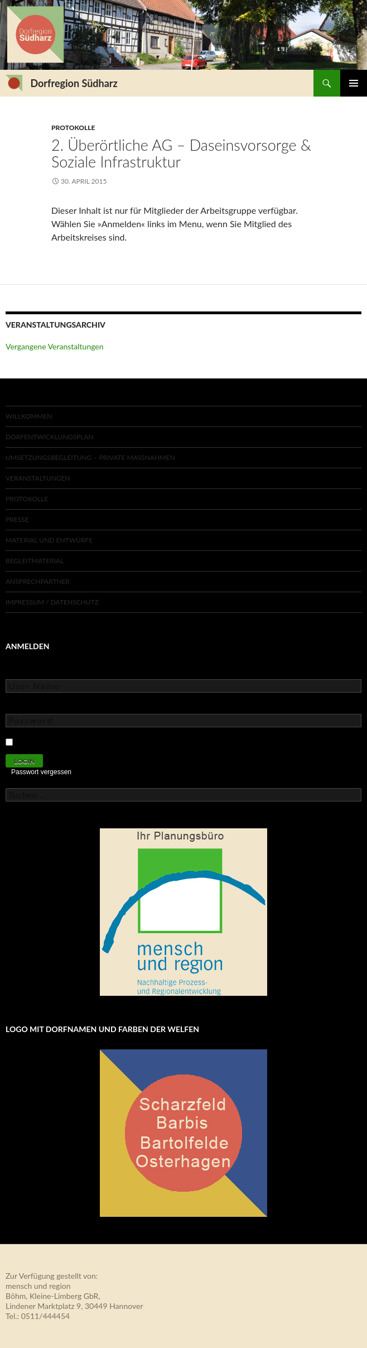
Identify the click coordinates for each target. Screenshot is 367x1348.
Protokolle (73, 127)
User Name (25, 671)
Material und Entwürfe (49, 540)
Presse (17, 519)
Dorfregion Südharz (73, 83)
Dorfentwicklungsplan (50, 437)
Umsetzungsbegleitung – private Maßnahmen (90, 457)
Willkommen (29, 416)
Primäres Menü (353, 83)
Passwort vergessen (41, 772)
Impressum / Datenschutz (52, 602)
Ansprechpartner (38, 581)
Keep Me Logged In (51, 740)
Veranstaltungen (38, 478)
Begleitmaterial (35, 561)
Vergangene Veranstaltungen (55, 346)
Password (22, 706)
